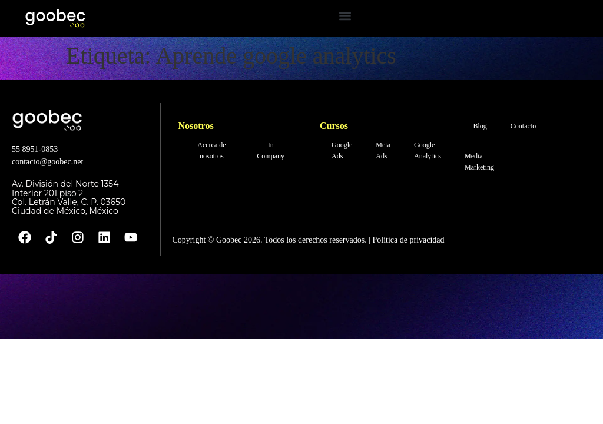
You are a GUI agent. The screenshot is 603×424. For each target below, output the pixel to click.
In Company (270, 150)
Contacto (523, 126)
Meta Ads (383, 150)
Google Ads (342, 150)
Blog (480, 126)
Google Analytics (427, 150)
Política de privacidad (407, 240)
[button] (344, 15)
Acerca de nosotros (211, 150)
